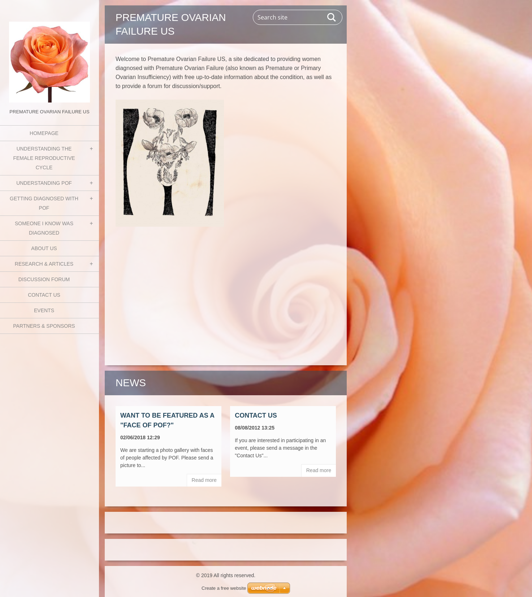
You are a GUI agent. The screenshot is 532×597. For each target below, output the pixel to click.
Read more (204, 480)
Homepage (44, 133)
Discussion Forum (44, 279)
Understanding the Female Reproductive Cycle (44, 158)
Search (332, 17)
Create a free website (224, 588)
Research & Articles (44, 264)
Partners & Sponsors (44, 326)
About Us (44, 248)
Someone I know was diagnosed (44, 228)
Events (44, 310)
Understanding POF (44, 183)
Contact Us (44, 295)
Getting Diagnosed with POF (44, 203)
